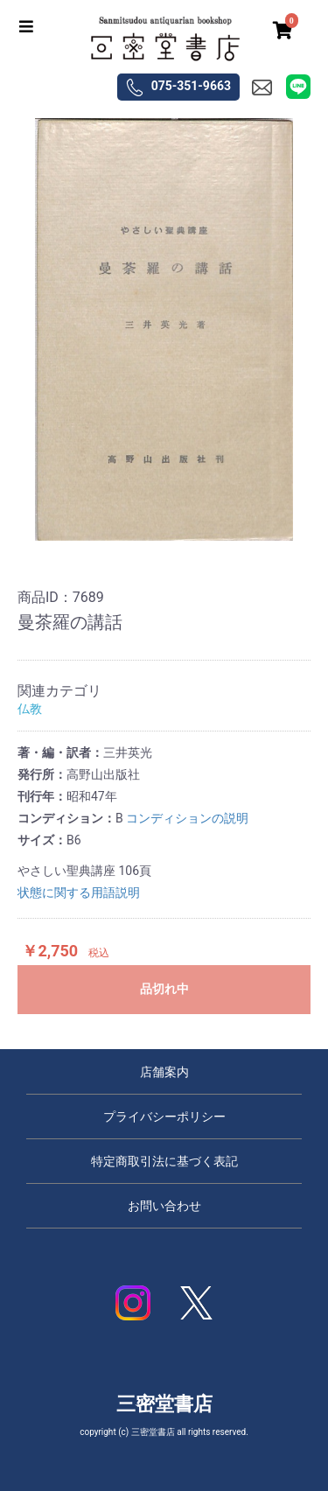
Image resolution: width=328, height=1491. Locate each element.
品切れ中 (164, 989)
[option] (164, 330)
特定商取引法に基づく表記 (164, 1161)
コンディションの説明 (187, 818)
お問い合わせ (164, 1206)
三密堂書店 (164, 1404)
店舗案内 (164, 1072)
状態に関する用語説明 (78, 893)
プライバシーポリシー (164, 1117)
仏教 (29, 709)
